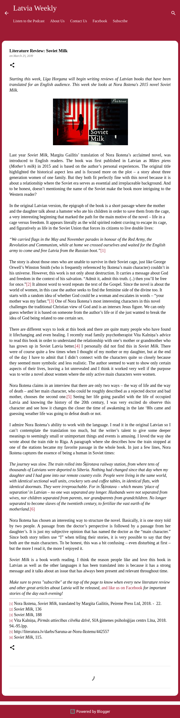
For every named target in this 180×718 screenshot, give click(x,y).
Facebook (100, 21)
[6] (32, 509)
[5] (69, 396)
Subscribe (120, 21)
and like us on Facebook (121, 587)
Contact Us (78, 21)
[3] (51, 301)
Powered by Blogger (90, 711)
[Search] (173, 13)
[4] (77, 346)
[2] (28, 284)
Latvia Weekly (35, 8)
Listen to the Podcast (29, 21)
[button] (12, 65)
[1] (103, 250)
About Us (57, 21)
